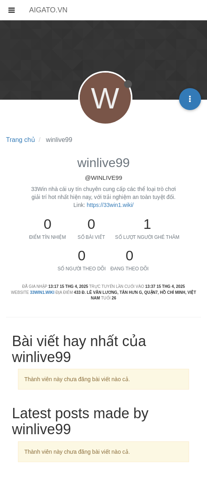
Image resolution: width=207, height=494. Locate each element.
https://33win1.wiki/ (110, 205)
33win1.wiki (42, 292)
